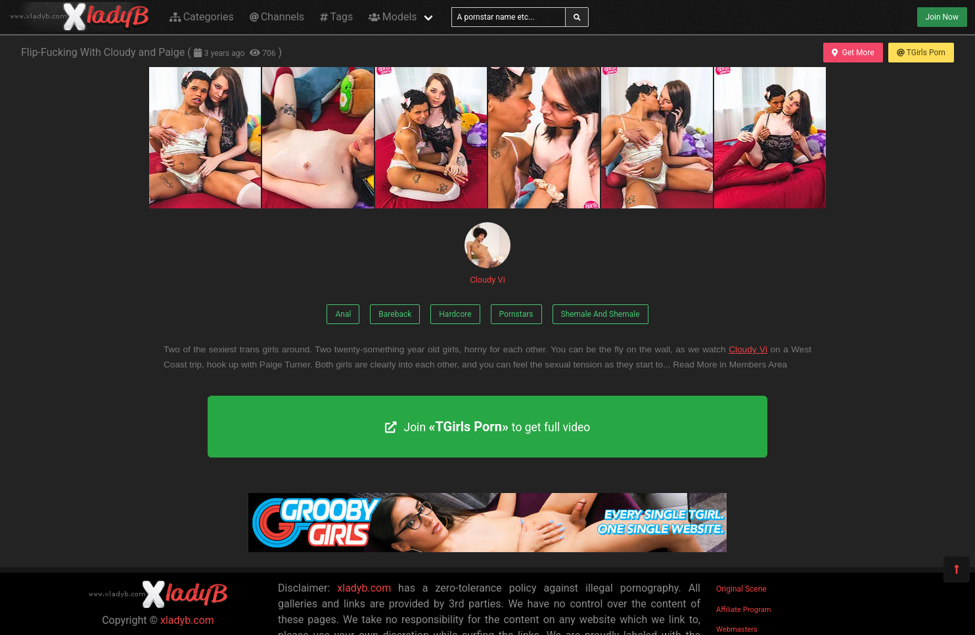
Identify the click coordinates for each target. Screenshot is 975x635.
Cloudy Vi (487, 253)
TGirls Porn (921, 52)
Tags (336, 17)
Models (393, 17)
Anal (343, 314)
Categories (202, 17)
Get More (853, 52)
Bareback (394, 314)
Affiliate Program (743, 609)
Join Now (942, 17)
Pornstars (516, 314)
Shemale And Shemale (600, 314)
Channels (277, 17)
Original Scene (741, 589)
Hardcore (455, 314)
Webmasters (737, 629)
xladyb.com (187, 620)
